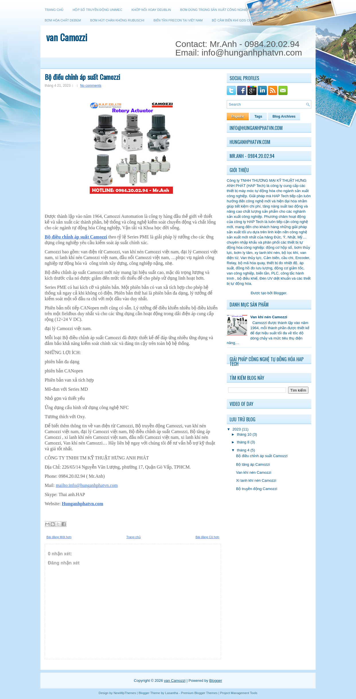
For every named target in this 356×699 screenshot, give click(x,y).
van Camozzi (66, 37)
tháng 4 (243, 450)
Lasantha (171, 693)
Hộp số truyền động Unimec (97, 9)
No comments (90, 86)
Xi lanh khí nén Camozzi (256, 480)
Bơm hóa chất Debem (63, 20)
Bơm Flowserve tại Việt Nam (282, 9)
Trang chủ (54, 9)
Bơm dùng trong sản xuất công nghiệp (214, 9)
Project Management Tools (238, 693)
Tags (258, 116)
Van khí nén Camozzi (253, 472)
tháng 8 (243, 442)
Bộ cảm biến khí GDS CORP (234, 20)
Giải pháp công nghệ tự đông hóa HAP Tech (267, 361)
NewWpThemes (125, 693)
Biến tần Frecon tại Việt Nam (178, 20)
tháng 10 (244, 434)
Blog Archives (284, 116)
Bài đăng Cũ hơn (207, 537)
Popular (237, 116)
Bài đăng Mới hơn (58, 537)
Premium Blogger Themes (199, 693)
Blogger (279, 293)
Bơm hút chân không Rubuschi (117, 20)
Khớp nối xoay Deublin (151, 9)
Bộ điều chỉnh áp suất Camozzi (82, 76)
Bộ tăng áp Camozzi (253, 464)
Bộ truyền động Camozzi (256, 489)
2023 (236, 429)
